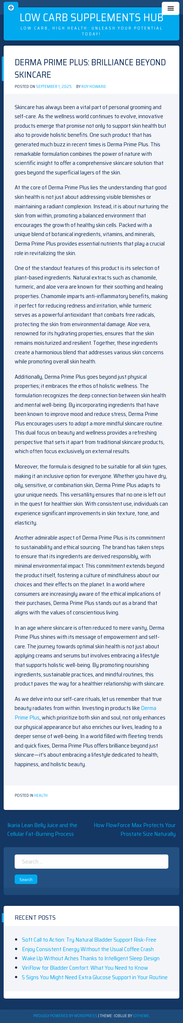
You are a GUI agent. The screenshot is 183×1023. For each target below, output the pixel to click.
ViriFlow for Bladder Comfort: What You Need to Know (85, 967)
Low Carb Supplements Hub (91, 17)
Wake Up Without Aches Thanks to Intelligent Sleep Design (91, 958)
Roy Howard (93, 87)
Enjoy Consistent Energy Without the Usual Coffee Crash (88, 949)
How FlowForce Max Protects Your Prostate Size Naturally (135, 829)
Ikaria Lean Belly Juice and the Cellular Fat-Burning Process (42, 829)
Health (41, 795)
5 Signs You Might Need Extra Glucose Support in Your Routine (95, 977)
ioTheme (141, 1016)
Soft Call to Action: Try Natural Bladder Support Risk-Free (89, 939)
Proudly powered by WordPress (65, 1016)
